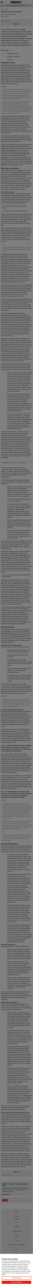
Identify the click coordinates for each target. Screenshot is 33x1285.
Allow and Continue (16, 1282)
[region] (16, 1269)
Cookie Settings (16, 1278)
